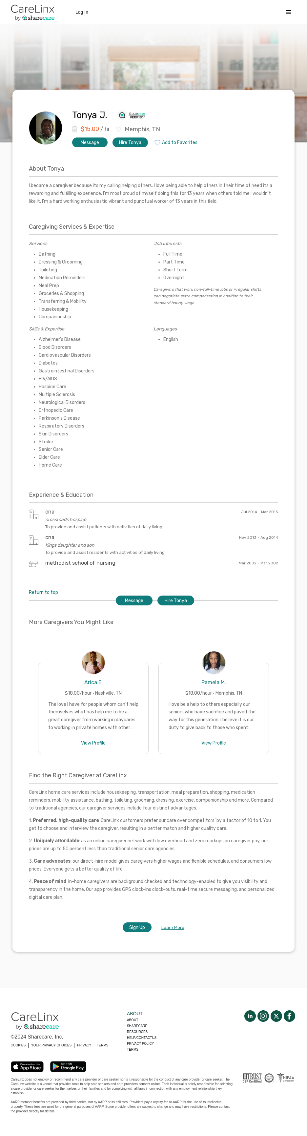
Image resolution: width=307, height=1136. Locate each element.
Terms (132, 1049)
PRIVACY (84, 1045)
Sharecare (137, 1026)
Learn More (172, 927)
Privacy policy (140, 1043)
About (132, 1020)
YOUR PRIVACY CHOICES (51, 1045)
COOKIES (18, 1045)
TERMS (102, 1045)
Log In (81, 12)
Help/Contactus (141, 1038)
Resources (137, 1032)
